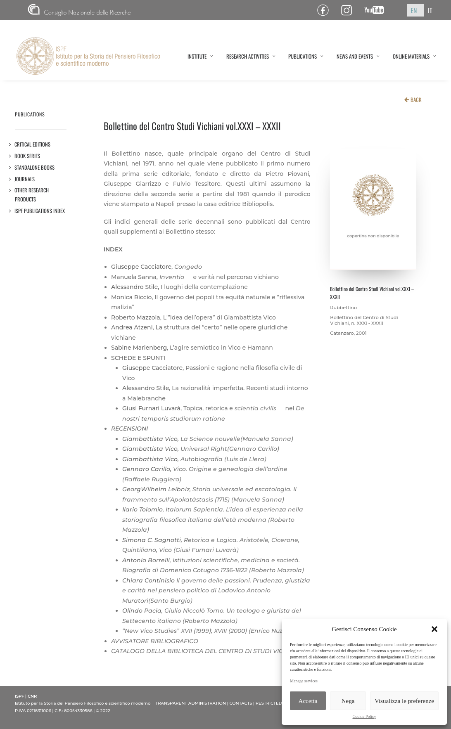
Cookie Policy (364, 716)
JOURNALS (25, 179)
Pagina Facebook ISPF (326, 10)
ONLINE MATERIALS (414, 56)
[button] (434, 629)
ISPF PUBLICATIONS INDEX (40, 211)
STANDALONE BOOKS (35, 167)
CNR (79, 10)
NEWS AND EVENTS (358, 56)
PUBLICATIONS (305, 56)
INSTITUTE (200, 56)
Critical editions (32, 144)
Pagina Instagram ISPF (349, 10)
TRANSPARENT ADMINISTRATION (190, 703)
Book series (27, 156)
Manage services (304, 681)
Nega (348, 701)
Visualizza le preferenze (404, 701)
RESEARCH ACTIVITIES (250, 56)
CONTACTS (240, 703)
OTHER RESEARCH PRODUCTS (32, 194)
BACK (416, 99)
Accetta (308, 701)
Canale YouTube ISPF (377, 10)
